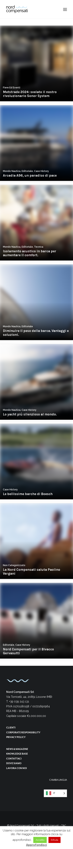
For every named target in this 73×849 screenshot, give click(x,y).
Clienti (11, 727)
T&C (63, 825)
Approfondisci (36, 845)
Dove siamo (13, 763)
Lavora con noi (16, 768)
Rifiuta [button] (54, 839)
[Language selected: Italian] (55, 793)
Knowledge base (17, 753)
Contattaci (14, 758)
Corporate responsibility (23, 732)
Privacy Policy (16, 737)
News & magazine (17, 749)
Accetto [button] (40, 839)
